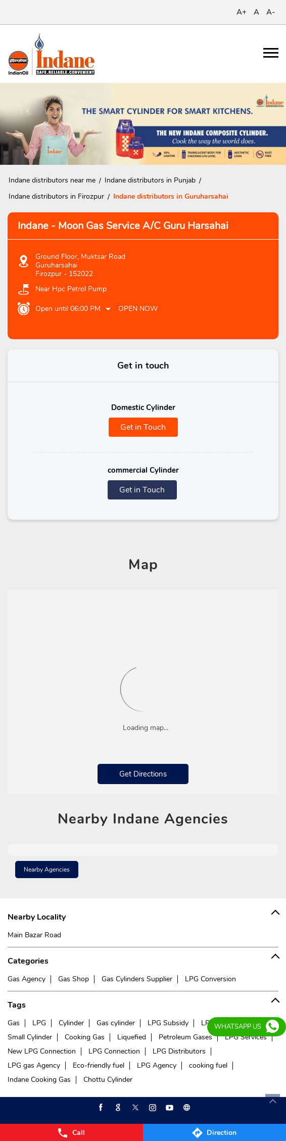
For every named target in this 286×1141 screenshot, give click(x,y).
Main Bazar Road (34, 935)
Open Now (138, 308)
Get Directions (143, 774)
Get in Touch (143, 427)
